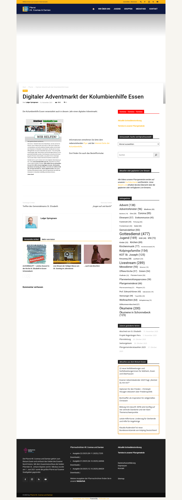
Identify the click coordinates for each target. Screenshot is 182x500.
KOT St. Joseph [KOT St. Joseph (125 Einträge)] (132, 254)
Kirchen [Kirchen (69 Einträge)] (136, 242)
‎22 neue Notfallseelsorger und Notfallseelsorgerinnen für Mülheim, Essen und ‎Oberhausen (137, 371)
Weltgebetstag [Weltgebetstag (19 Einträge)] (145, 300)
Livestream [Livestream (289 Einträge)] (132, 263)
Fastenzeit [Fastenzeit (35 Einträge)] (125, 222)
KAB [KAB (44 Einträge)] (142, 238)
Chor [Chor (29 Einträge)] (133, 214)
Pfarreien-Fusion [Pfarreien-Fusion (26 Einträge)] (138, 275)
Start (24, 87)
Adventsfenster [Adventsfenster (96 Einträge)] (130, 209)
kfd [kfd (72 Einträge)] (152, 238)
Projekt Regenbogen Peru (130, 335)
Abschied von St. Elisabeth (130, 331)
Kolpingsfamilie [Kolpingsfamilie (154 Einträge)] (133, 250)
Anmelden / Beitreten (130, 2)
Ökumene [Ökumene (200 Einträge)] (129, 308)
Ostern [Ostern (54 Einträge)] (144, 271)
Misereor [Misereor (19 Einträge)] (144, 267)
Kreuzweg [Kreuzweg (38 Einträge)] (125, 259)
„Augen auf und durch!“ (102, 206)
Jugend (117, 9)
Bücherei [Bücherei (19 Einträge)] (123, 214)
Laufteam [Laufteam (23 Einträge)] (138, 259)
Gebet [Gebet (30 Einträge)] (138, 226)
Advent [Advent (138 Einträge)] (127, 205)
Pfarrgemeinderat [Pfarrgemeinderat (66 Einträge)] (130, 283)
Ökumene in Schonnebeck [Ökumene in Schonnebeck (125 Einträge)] (135, 313)
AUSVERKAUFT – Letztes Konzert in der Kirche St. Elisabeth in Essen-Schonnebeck (36, 268)
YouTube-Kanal (131, 182)
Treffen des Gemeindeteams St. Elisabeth (40, 206)
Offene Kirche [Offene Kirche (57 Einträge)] (128, 271)
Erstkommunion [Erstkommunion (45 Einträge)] (144, 218)
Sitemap (121, 479)
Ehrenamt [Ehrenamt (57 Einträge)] (126, 217)
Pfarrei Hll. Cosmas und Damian (41, 495)
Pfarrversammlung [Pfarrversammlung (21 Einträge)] (126, 287)
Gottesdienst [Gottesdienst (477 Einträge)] (134, 234)
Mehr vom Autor (48, 239)
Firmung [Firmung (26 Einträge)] (137, 222)
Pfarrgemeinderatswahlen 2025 (132, 347)
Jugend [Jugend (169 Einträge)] (128, 238)
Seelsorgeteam (125, 343)
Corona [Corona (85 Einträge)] (144, 213)
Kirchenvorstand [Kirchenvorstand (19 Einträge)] (148, 247)
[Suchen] (156, 155)
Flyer (86, 143)
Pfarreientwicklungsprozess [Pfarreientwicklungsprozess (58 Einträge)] (135, 279)
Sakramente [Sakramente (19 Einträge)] (148, 292)
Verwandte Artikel (31, 239)
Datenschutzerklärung (127, 463)
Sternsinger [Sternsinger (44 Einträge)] (126, 296)
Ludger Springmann (32, 102)
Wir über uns (104, 9)
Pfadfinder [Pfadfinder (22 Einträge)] (124, 275)
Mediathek (141, 9)
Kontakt (153, 9)
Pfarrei (30, 87)
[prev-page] (24, 276)
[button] (141, 2)
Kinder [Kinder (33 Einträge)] (123, 242)
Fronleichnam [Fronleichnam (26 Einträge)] (125, 226)
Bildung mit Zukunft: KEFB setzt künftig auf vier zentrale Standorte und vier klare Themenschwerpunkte (137, 410)
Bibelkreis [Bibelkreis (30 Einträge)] (149, 209)
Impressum (122, 466)
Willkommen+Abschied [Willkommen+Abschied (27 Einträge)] (129, 304)
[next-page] (28, 276)
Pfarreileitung (125, 339)
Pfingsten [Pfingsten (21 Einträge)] (140, 287)
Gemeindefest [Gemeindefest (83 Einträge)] (129, 230)
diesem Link (122, 185)
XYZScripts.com (104, 498)
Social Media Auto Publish (81, 498)
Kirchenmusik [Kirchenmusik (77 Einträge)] (129, 246)
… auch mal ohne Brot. (92, 266)
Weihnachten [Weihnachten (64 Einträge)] (128, 300)
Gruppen (128, 9)
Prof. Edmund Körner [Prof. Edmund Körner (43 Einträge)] (130, 291)
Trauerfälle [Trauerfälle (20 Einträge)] (140, 296)
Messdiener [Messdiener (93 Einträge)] (128, 267)
